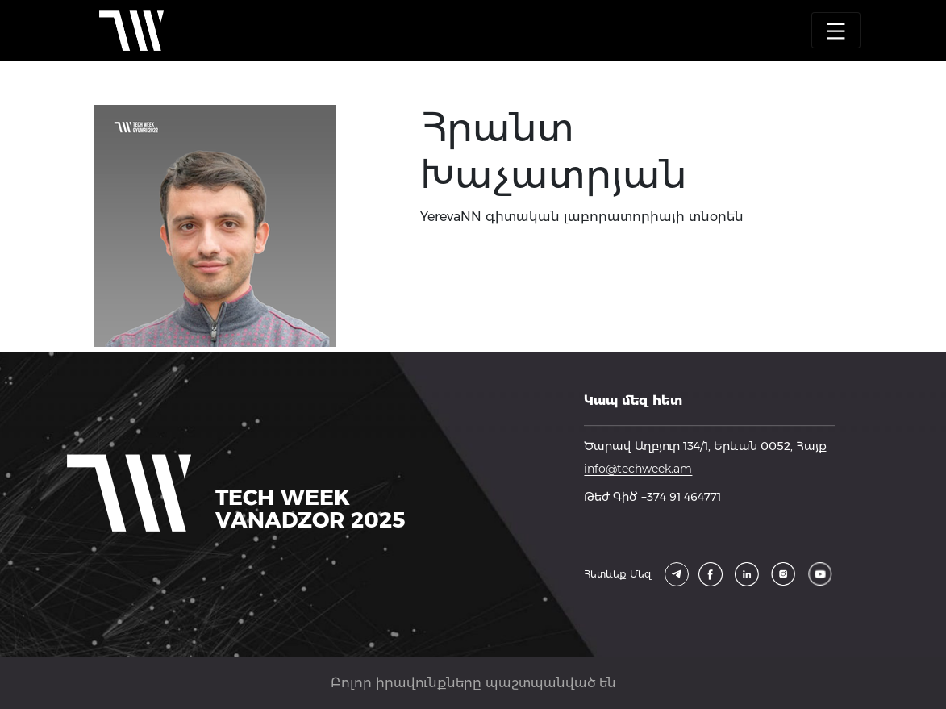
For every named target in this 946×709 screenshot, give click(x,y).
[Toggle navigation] (836, 30)
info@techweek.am (638, 468)
